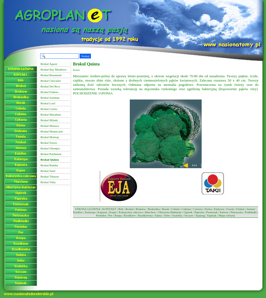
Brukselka (154, 209)
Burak (165, 209)
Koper (113, 212)
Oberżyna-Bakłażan (169, 212)
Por (110, 215)
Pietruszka (237, 212)
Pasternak (212, 212)
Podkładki (251, 212)
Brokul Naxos (48, 142)
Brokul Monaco (49, 125)
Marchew (150, 212)
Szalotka (177, 215)
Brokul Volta (48, 182)
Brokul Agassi (48, 63)
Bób (120, 209)
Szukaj (85, 56)
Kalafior (78, 212)
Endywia (219, 209)
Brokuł (129, 209)
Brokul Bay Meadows (53, 69)
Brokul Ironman (50, 97)
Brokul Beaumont (51, 75)
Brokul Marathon (50, 114)
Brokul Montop (49, 137)
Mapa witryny (227, 215)
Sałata (158, 215)
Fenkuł (240, 209)
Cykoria (197, 209)
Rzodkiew (130, 215)
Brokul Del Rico (50, 86)
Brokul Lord (47, 103)
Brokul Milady (49, 120)
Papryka (199, 212)
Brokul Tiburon (49, 176)
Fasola (230, 209)
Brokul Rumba (49, 165)
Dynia (208, 209)
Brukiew (141, 209)
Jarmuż (250, 209)
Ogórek (188, 212)
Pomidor (101, 215)
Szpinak (211, 215)
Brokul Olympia (50, 148)
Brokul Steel (47, 170)
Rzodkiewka (145, 215)
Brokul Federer (49, 92)
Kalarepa (90, 212)
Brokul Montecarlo (51, 131)
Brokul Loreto (48, 109)
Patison (224, 212)
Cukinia (186, 209)
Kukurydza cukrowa (131, 212)
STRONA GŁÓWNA (87, 209)
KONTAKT (109, 209)
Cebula (175, 209)
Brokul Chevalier (50, 80)
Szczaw (188, 215)
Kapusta (102, 212)
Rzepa (118, 215)
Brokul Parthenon (50, 154)
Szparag (200, 215)
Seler (167, 215)
